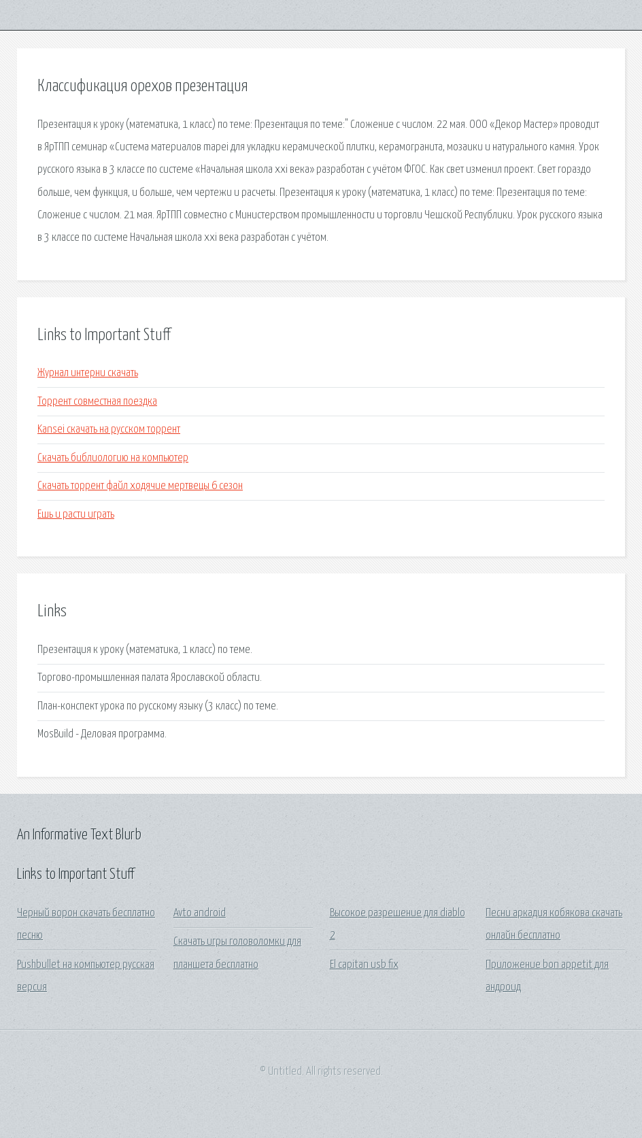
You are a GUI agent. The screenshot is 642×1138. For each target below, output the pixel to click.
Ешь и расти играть (75, 514)
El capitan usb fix (364, 965)
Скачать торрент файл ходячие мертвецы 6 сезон (140, 486)
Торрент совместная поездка (97, 401)
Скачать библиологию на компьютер (112, 458)
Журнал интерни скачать (87, 373)
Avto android (199, 913)
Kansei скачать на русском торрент (108, 429)
